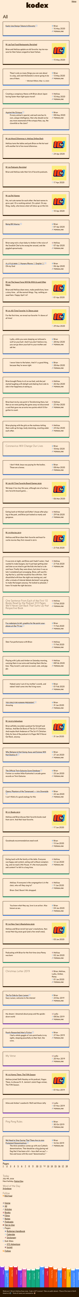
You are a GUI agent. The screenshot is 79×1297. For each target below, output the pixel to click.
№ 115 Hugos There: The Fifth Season (20, 1074)
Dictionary (11, 1237)
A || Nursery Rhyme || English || (25, 263)
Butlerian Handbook (16, 1231)
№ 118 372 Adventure (14, 721)
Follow (8, 1251)
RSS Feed (8, 1195)
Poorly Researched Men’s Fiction (19, 1032)
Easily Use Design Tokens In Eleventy (20, 26)
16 (59, 1166)
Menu (74, 1)
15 (55, 1166)
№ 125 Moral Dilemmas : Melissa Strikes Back (24, 138)
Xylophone (7, 1188)
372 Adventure (13, 1244)
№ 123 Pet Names (13, 195)
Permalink (58, 31)
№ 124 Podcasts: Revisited (16, 167)
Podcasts (9, 1222)
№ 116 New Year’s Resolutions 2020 (20, 924)
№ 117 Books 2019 (13, 812)
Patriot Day (18, 1181)
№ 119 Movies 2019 (13, 532)
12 (44, 1166)
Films (7, 1215)
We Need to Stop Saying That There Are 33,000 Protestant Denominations (25, 1141)
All (6, 1206)
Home (7, 1203)
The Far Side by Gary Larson (17, 995)
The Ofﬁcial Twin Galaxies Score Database (23, 770)
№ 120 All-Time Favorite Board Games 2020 (24, 483)
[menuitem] (36, 1203)
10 (37, 1166)
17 (63, 1166)
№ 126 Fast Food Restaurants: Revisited (21, 44)
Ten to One (10, 1225)
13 (48, 1166)
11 (41, 1166)
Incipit (9, 1247)
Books (8, 1212)
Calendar (11, 1234)
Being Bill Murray (13, 224)
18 (67, 1166)
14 (52, 1166)
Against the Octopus (14, 112)
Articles (8, 1209)
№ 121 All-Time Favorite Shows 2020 (22, 310)
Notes (7, 1219)
